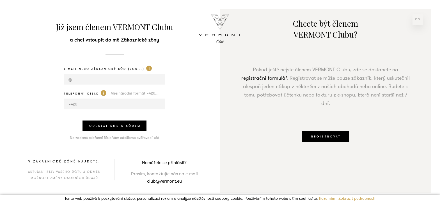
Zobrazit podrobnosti (356, 198)
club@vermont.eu (164, 181)
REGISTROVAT (326, 136)
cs (418, 19)
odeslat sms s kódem (115, 125)
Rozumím (327, 198)
